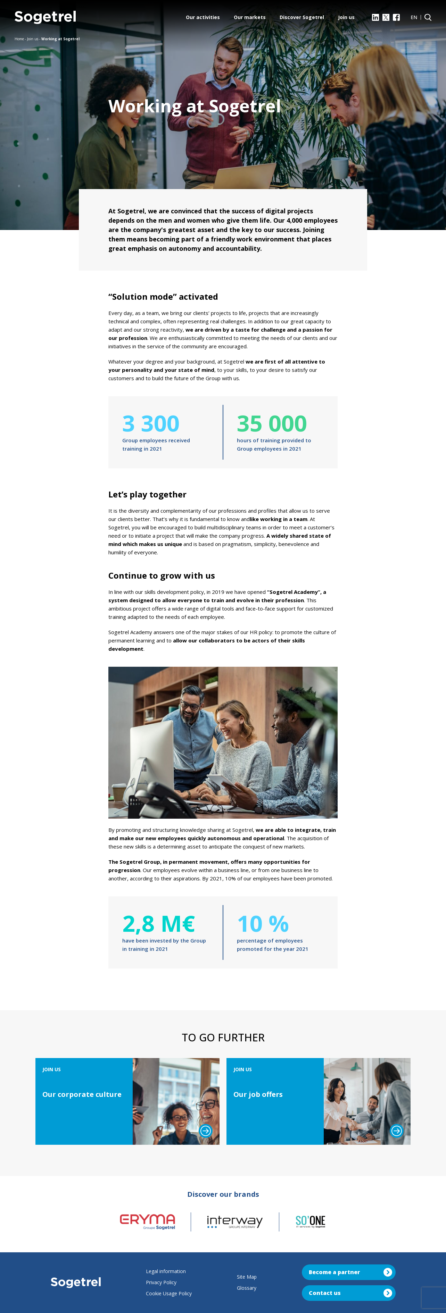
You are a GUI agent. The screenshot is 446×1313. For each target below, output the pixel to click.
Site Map (247, 1276)
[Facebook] (396, 17)
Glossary (246, 1288)
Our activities (203, 17)
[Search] (427, 17)
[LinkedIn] (375, 17)
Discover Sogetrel (302, 17)
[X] (385, 17)
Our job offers (258, 1094)
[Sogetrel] (45, 17)
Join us (346, 17)
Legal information (166, 1271)
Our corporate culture (82, 1094)
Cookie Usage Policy (169, 1293)
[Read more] (206, 1131)
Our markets (250, 17)
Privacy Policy (161, 1282)
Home (19, 38)
